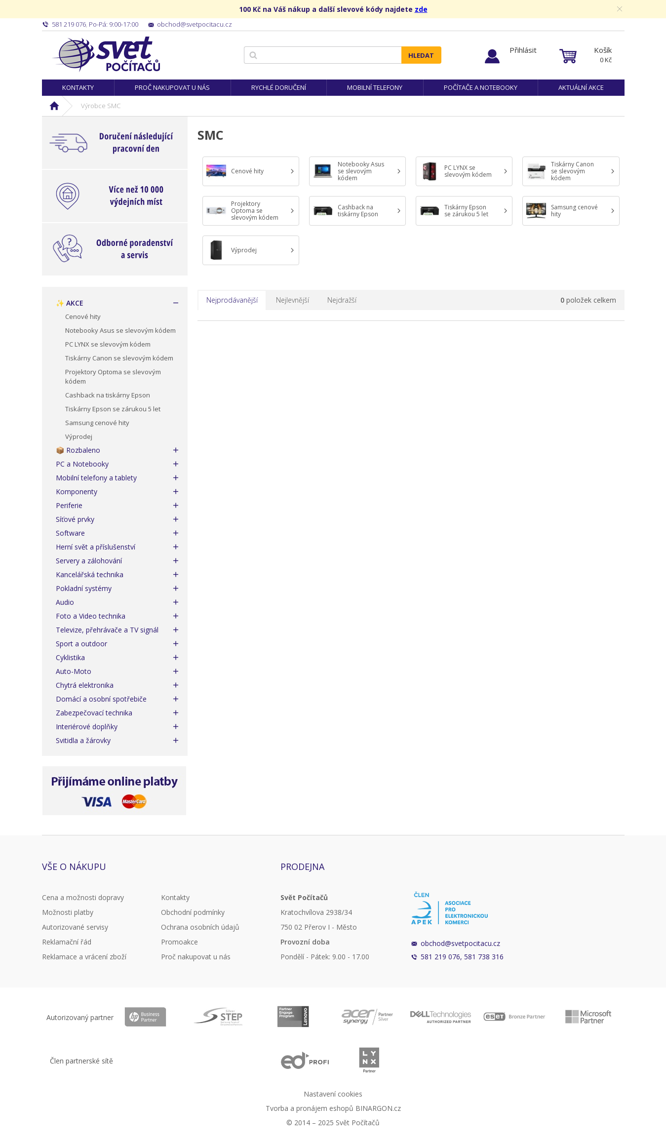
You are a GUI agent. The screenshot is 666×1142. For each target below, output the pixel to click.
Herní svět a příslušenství (95, 546)
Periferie (69, 505)
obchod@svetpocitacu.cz (460, 943)
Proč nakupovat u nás (172, 87)
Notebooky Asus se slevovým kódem (120, 330)
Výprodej (78, 436)
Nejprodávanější (232, 300)
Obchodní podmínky (193, 912)
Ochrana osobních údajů (200, 927)
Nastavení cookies (333, 1094)
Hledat (421, 55)
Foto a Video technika (90, 616)
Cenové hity (83, 316)
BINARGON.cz (378, 1108)
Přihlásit (523, 50)
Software (70, 533)
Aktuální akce (581, 87)
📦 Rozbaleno (78, 450)
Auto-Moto (73, 671)
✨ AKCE (69, 303)
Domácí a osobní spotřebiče (101, 699)
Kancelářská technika (89, 574)
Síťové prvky (75, 519)
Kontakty (78, 87)
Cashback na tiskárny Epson (107, 395)
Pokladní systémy (84, 588)
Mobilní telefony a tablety (96, 477)
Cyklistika (70, 657)
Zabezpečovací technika (94, 712)
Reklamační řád (66, 941)
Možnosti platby (67, 912)
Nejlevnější (292, 300)
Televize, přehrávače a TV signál (107, 629)
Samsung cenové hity (97, 422)
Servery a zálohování (89, 560)
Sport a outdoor (81, 643)
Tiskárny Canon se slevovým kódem (119, 358)
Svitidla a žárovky (83, 740)
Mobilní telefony (374, 87)
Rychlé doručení (278, 87)
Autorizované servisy (75, 927)
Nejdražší (341, 300)
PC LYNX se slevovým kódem (108, 344)
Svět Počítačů (106, 54)
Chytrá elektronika (85, 685)
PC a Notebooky (82, 464)
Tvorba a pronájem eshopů (309, 1108)
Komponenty (76, 491)
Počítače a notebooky (480, 87)
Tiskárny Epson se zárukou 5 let (112, 408)
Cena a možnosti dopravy (83, 897)
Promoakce (179, 941)
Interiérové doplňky (87, 726)
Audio (65, 602)
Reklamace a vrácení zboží (84, 956)
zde (421, 9)
